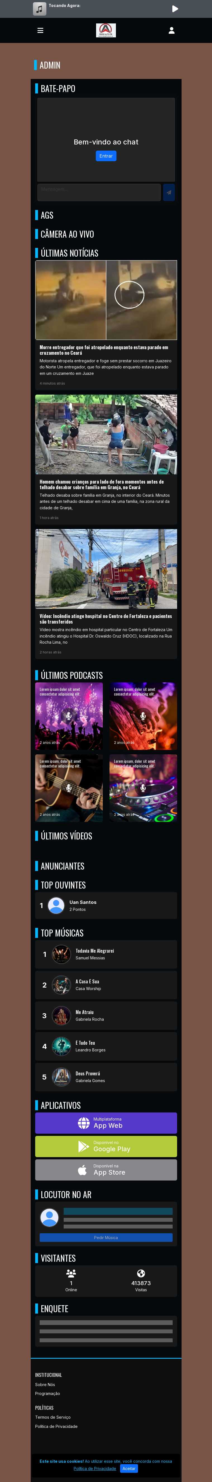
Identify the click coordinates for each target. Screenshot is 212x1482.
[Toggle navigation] (40, 30)
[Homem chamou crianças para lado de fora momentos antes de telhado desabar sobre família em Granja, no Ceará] (106, 460)
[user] (171, 30)
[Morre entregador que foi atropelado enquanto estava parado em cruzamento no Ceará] (106, 325)
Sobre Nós (45, 1384)
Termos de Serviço (53, 1417)
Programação (47, 1393)
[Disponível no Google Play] (106, 1146)
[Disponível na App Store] (106, 1170)
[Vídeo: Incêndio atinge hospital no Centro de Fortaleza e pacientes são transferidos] (106, 594)
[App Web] (106, 1123)
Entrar (106, 156)
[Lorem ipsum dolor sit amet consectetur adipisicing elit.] (69, 716)
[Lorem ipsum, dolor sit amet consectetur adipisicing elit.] (143, 716)
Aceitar (129, 1468)
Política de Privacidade (56, 1426)
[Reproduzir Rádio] (175, 9)
